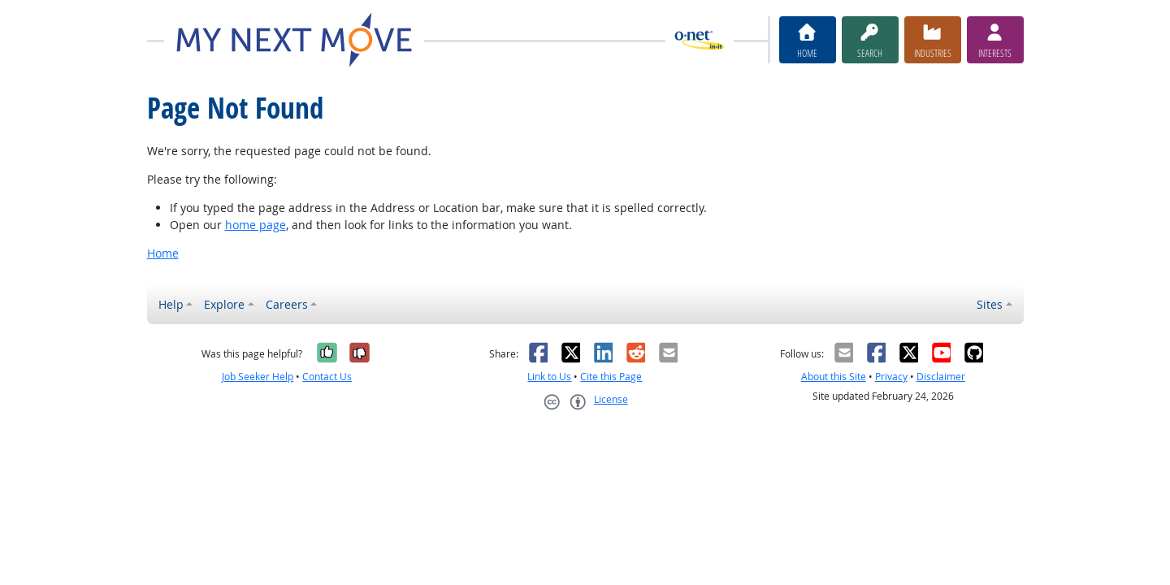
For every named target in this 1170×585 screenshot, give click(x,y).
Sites (990, 304)
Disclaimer (940, 377)
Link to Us (549, 377)
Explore (224, 304)
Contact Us (327, 377)
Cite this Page (611, 377)
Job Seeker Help (257, 377)
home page (255, 224)
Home (163, 253)
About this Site (833, 377)
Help (171, 304)
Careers (287, 304)
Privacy (891, 377)
